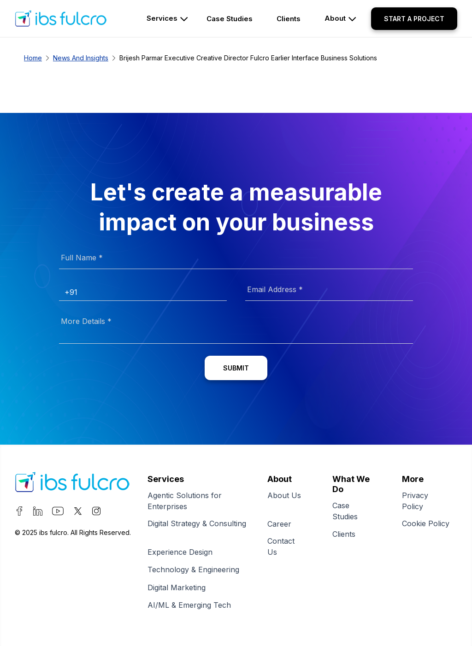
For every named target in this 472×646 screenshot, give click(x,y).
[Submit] (236, 368)
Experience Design (183, 552)
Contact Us (281, 547)
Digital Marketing (179, 587)
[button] (414, 18)
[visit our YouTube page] (58, 512)
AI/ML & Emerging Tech (192, 605)
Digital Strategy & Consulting (197, 529)
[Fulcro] (72, 483)
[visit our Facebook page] (19, 512)
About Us (284, 501)
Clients (347, 534)
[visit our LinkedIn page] (37, 512)
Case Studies (349, 511)
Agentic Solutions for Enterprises (185, 501)
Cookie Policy (425, 529)
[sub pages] (232, 18)
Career (283, 523)
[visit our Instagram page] (96, 512)
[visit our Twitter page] (78, 512)
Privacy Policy (416, 501)
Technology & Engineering (196, 569)
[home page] (72, 18)
